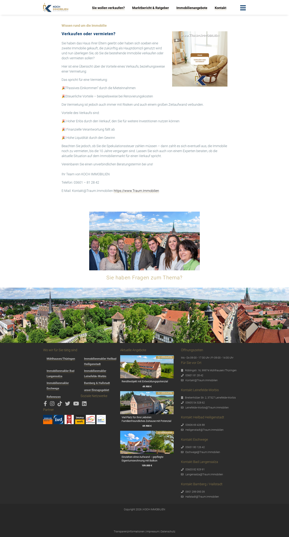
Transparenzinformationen (129, 531)
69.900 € (146, 425)
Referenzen (54, 397)
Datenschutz (168, 531)
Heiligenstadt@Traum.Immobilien (204, 429)
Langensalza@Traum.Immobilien (204, 474)
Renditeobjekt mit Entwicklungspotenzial (145, 381)
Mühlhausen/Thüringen (61, 358)
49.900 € (146, 386)
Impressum (152, 531)
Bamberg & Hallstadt (97, 383)
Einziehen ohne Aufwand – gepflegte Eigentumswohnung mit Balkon (142, 458)
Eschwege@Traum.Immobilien (202, 452)
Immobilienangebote (191, 8)
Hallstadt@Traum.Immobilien (202, 496)
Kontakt (220, 8)
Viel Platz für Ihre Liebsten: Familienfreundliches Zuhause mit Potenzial (146, 419)
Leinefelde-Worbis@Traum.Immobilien (207, 407)
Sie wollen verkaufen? (108, 8)
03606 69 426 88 (195, 424)
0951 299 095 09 (195, 491)
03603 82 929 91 (195, 469)
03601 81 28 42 (194, 375)
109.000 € (147, 465)
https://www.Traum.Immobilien (136, 191)
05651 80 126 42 (195, 447)
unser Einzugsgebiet (96, 390)
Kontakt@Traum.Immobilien (201, 380)
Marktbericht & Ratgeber (150, 8)
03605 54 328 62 (195, 402)
